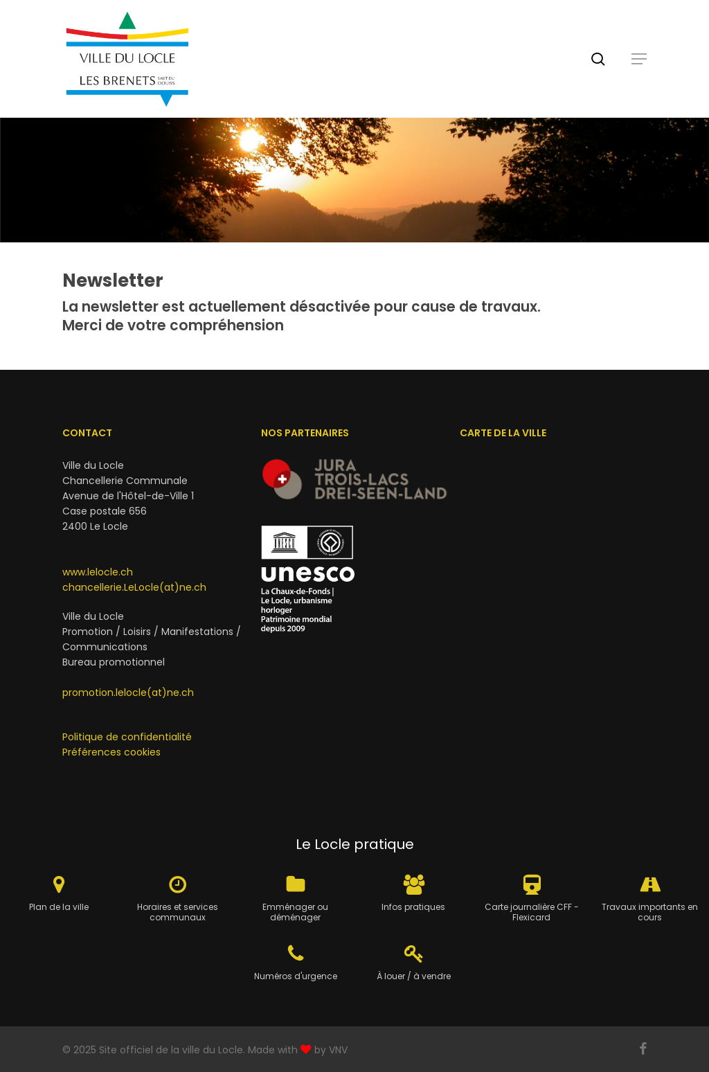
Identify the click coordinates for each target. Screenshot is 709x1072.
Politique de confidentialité (127, 737)
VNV (338, 1050)
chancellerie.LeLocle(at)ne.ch (134, 587)
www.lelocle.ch (97, 572)
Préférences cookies (111, 752)
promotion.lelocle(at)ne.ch (128, 692)
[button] (639, 59)
